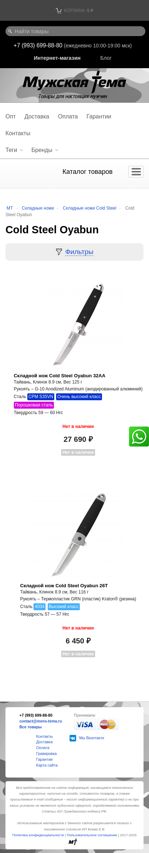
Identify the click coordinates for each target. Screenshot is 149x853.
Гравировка (46, 753)
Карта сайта (47, 765)
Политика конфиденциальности (38, 835)
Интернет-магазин (57, 58)
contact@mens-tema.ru (40, 721)
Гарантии (99, 116)
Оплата (68, 116)
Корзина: (74, 10)
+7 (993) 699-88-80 (38, 45)
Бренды (41, 150)
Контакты (17, 133)
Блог (105, 58)
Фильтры (79, 252)
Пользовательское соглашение (92, 835)
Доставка (36, 116)
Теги (11, 150)
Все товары (30, 727)
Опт (10, 116)
